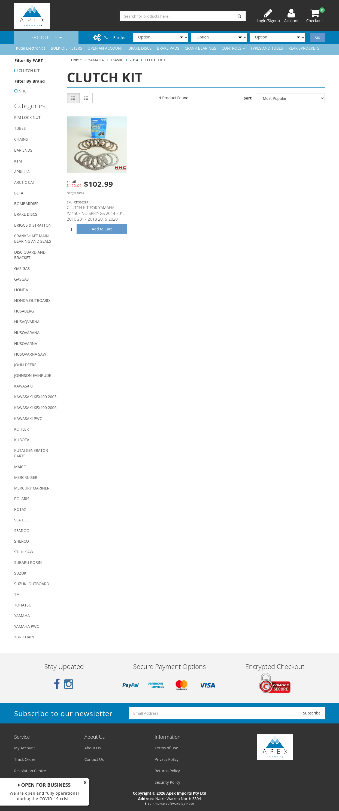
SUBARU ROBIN (28, 562)
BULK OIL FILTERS (66, 48)
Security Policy (167, 782)
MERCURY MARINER (31, 488)
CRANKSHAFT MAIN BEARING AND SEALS (32, 238)
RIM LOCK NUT (27, 117)
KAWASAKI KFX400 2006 (35, 407)
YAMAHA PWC (26, 626)
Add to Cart (102, 229)
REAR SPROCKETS (303, 48)
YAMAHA (22, 615)
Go (317, 37)
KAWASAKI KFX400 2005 (35, 396)
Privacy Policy (166, 759)
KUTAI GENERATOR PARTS (31, 453)
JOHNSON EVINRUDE (32, 375)
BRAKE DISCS (140, 48)
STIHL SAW (23, 551)
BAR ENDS (23, 150)
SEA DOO (22, 519)
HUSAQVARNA (27, 321)
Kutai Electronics (31, 48)
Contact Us (94, 759)
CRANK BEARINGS (200, 48)
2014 (133, 59)
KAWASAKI (23, 386)
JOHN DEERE (25, 364)
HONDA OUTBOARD (32, 300)
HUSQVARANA (27, 332)
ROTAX (20, 509)
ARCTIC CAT (24, 182)
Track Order (24, 759)
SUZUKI (21, 573)
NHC (23, 91)
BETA (18, 193)
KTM (18, 161)
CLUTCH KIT (29, 70)
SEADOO (21, 530)
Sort (248, 98)
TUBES (20, 128)
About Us (92, 747)
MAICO (20, 466)
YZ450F (116, 59)
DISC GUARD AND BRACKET (30, 255)
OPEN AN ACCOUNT (105, 48)
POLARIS (21, 498)
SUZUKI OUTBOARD (31, 583)
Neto (190, 803)
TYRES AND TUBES (266, 48)
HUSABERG (24, 311)
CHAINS (21, 139)
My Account (24, 747)
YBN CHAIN (24, 636)
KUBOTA (21, 439)
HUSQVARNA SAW (30, 354)
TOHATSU (22, 605)
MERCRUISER (25, 477)
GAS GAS (22, 268)
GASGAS (21, 279)
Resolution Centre (30, 770)
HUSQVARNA (25, 343)
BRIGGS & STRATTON (33, 225)
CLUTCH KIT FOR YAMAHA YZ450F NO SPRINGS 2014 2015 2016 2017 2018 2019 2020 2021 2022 (96, 216)
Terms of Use (166, 747)
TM (17, 594)
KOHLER (21, 429)
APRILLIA (22, 171)
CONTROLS (233, 48)
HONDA (21, 289)
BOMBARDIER (26, 203)
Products (46, 37)
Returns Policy (167, 770)
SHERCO (21, 541)
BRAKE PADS (168, 48)
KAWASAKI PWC (28, 418)
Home (76, 59)
